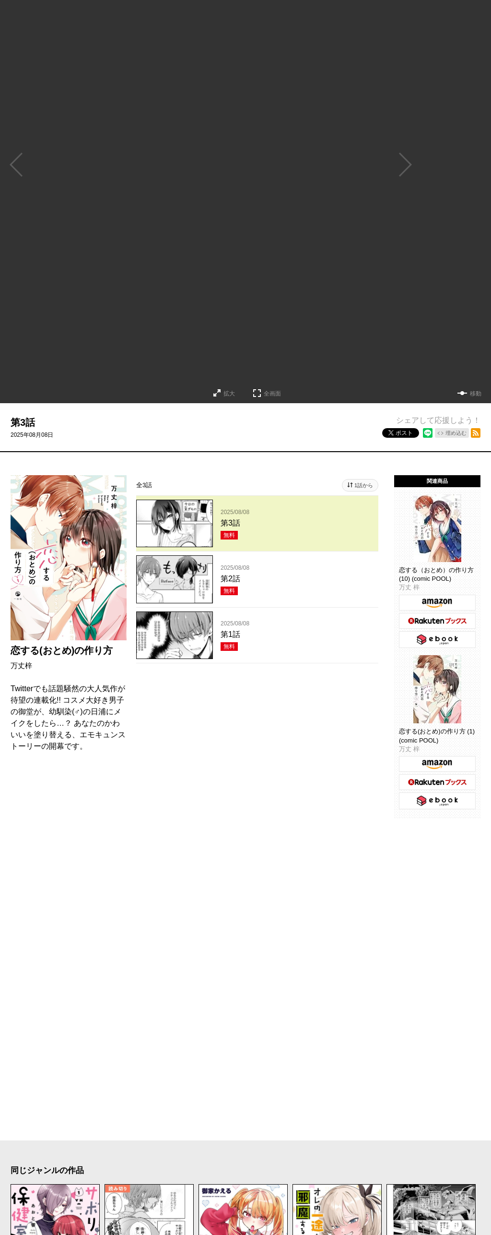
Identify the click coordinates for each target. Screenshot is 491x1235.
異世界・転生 (170, 1169)
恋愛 (27, 1149)
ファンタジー (241, 1169)
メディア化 (85, 1188)
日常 (27, 1169)
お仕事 (32, 1188)
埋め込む (456, 433)
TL (357, 1169)
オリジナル (246, 1188)
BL (327, 1169)
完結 (197, 1188)
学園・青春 (402, 1169)
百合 (294, 1169)
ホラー (210, 1149)
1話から (363, 485)
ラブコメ (73, 1149)
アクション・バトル (343, 1149)
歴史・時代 (422, 1149)
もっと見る (241, 1071)
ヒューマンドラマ (90, 1169)
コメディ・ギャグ (143, 1149)
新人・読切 (147, 1188)
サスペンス (263, 1149)
